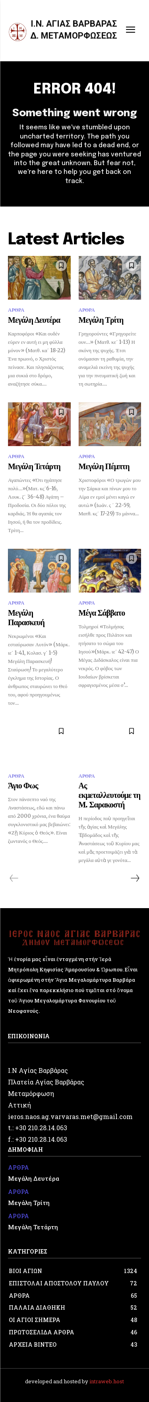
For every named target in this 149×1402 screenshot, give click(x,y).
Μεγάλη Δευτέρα (34, 320)
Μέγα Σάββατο (102, 613)
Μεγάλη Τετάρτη (34, 467)
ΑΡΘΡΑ (16, 309)
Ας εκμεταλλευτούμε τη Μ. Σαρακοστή (110, 795)
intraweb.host (106, 1381)
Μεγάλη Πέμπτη (104, 467)
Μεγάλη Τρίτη (101, 320)
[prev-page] (14, 878)
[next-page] (134, 878)
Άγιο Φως (23, 786)
